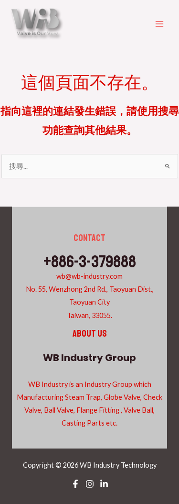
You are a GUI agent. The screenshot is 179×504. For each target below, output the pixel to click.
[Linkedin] (104, 484)
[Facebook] (75, 484)
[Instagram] (89, 484)
